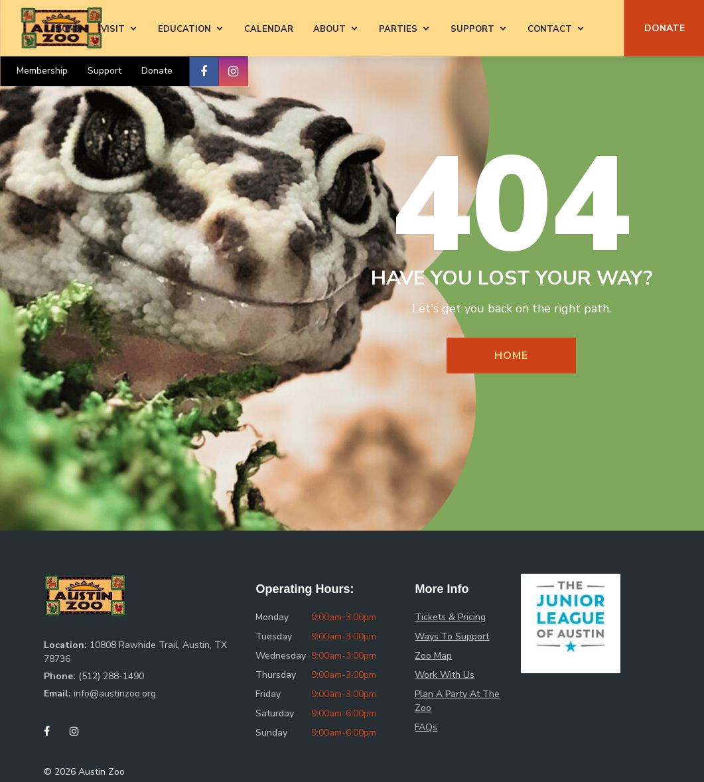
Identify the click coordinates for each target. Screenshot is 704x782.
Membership (42, 70)
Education (184, 29)
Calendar (268, 29)
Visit (113, 29)
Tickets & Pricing (450, 617)
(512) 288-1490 (111, 676)
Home (68, 29)
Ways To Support (452, 636)
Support (472, 29)
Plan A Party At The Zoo (457, 701)
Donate (157, 70)
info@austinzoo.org (115, 693)
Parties (398, 29)
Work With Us (444, 675)
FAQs (426, 727)
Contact (550, 29)
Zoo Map (433, 655)
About (329, 29)
